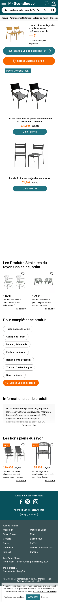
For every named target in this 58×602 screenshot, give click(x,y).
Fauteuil (7, 552)
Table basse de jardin (18, 329)
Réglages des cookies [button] (14, 597)
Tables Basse (9, 534)
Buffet (33, 543)
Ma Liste (47, 4)
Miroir (33, 534)
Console (7, 539)
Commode (8, 547)
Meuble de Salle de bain (41, 547)
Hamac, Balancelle (16, 344)
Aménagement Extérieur (20, 18)
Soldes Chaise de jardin (28, 61)
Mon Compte (53, 4)
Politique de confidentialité (29, 581)
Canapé (34, 552)
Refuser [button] (44, 597)
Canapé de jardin (15, 336)
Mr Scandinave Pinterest (27, 501)
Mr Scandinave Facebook (21, 502)
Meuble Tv (8, 530)
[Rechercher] (52, 10)
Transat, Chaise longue (19, 367)
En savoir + (21, 309)
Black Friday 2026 (40, 561)
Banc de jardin (14, 375)
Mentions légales (46, 579)
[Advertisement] (29, 227)
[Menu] (4, 3)
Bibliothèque (36, 539)
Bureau (6, 543)
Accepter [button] (33, 597)
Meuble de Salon (38, 530)
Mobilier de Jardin (40, 18)
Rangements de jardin (18, 359)
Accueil (5, 18)
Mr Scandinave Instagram (35, 501)
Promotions (9, 561)
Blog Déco (22, 571)
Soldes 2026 (23, 561)
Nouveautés (9, 571)
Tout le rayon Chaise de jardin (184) (29, 50)
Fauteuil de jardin (16, 352)
